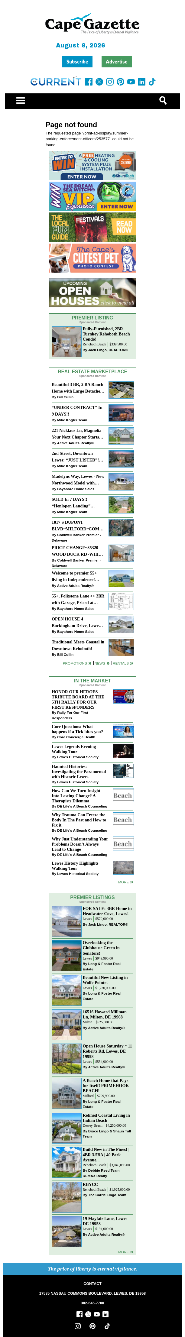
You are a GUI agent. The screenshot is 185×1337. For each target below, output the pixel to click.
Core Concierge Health (76, 737)
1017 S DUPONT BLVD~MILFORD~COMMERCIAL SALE (78, 526)
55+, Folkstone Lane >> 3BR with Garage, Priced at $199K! (78, 600)
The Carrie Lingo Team (107, 1195)
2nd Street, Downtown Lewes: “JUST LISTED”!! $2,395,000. (76, 457)
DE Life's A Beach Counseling (82, 806)
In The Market (92, 680)
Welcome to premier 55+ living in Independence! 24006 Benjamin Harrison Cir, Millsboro (75, 577)
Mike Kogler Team (72, 420)
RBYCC (90, 1184)
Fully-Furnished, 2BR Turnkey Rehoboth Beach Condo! (106, 334)
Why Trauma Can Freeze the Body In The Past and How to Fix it (79, 819)
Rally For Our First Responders (70, 715)
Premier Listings (92, 897)
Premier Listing (92, 317)
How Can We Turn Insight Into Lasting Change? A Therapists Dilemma (76, 795)
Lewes (87, 919)
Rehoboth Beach (94, 344)
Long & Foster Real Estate (102, 966)
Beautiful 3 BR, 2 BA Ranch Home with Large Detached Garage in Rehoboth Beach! (77, 388)
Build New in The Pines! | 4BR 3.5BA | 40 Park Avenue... (106, 1154)
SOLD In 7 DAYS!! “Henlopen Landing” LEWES (71, 503)
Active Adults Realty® (75, 443)
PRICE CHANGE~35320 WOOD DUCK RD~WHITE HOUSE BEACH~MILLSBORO (78, 551)
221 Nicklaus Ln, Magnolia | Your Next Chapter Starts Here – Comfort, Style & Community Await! (77, 434)
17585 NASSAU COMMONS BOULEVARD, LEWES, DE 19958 (92, 1293)
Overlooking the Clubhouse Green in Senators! (101, 947)
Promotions (75, 663)
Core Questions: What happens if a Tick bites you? (77, 729)
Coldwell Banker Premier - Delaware (76, 537)
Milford (88, 1096)
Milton (87, 1022)
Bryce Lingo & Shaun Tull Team (107, 1133)
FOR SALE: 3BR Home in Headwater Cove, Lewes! (107, 911)
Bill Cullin (65, 397)
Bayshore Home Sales (75, 489)
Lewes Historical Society (78, 757)
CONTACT (92, 1284)
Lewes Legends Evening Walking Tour (74, 749)
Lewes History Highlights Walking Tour (75, 866)
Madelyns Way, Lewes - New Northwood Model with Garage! (78, 480)
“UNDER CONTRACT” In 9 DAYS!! (77, 410)
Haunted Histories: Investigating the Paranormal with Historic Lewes (79, 771)
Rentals (121, 663)
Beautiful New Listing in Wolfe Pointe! (105, 980)
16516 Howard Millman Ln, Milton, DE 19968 (105, 1014)
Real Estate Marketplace (92, 371)
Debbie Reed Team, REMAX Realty (102, 1173)
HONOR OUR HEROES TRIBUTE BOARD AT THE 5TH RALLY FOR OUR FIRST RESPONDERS (78, 699)
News (100, 663)
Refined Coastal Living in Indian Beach (106, 1118)
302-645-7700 (92, 1303)
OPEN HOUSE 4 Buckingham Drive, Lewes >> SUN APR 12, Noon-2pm (77, 623)
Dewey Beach (92, 1126)
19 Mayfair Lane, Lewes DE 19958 (105, 1221)
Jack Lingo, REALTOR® (108, 350)
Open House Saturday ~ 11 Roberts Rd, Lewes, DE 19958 (107, 1051)
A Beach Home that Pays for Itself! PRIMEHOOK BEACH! (106, 1085)
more (123, 882)
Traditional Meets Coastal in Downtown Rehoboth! (78, 645)
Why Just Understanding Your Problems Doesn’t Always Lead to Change (80, 844)
